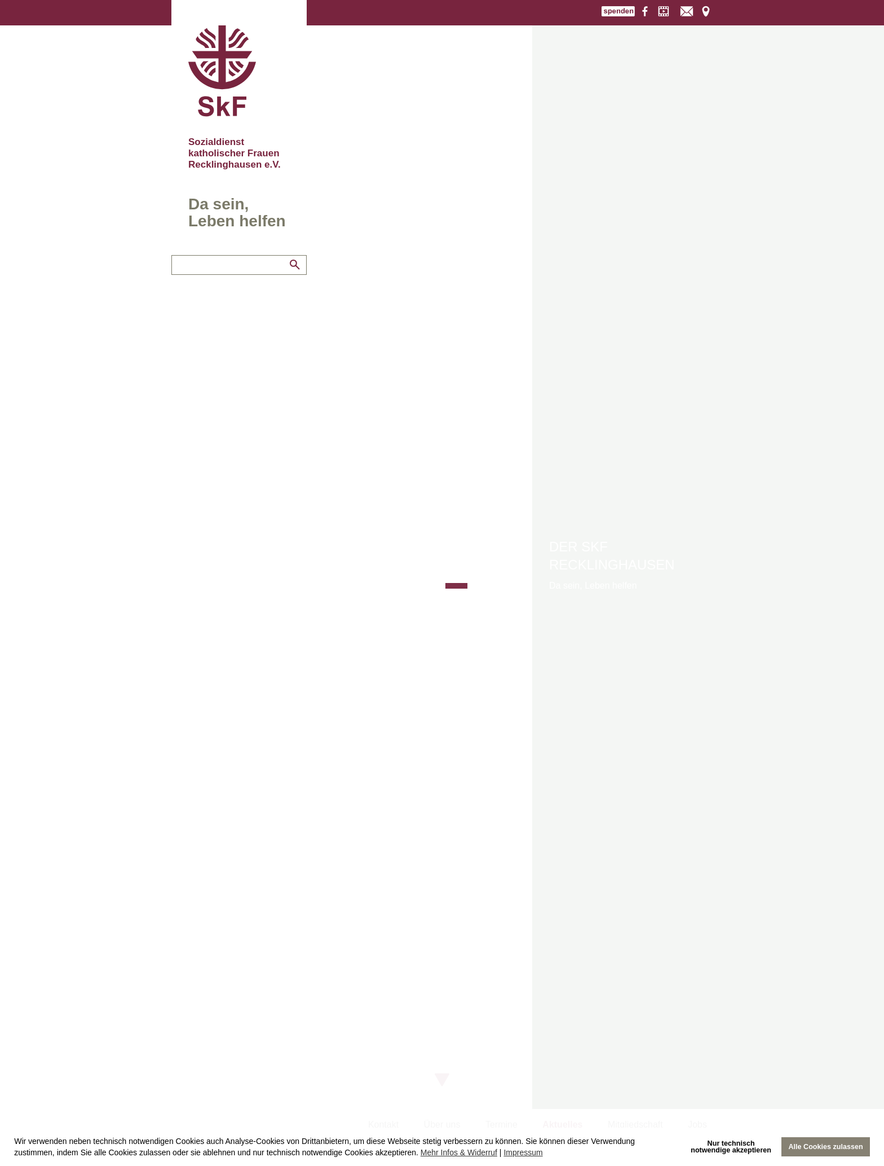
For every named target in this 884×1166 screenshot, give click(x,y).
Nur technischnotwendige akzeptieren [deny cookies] (731, 1146)
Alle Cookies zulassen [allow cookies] (825, 1147)
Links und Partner (206, 295)
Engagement (197, 277)
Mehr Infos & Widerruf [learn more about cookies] (459, 1152)
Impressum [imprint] (522, 1152)
